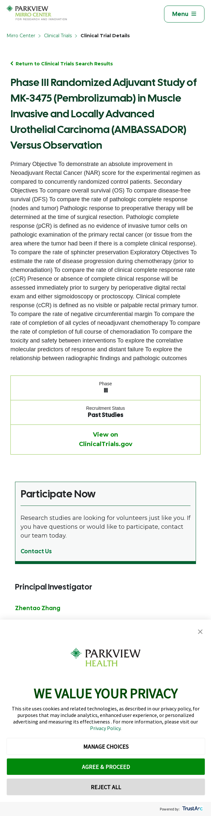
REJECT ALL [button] (106, 787)
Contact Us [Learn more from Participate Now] (36, 551)
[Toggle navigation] (184, 14)
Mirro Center (21, 36)
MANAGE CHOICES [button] (105, 746)
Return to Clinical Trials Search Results (64, 63)
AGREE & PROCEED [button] (106, 767)
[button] (200, 632)
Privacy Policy (105, 728)
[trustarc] (192, 809)
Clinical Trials (58, 36)
